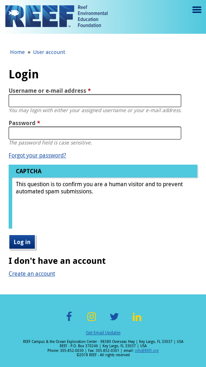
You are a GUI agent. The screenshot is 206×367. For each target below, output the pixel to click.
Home (17, 51)
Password (24, 123)
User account (49, 51)
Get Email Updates (103, 332)
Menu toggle (196, 15)
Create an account (32, 273)
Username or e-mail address (50, 90)
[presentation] (70, 215)
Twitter (114, 321)
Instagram (91, 321)
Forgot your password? (37, 155)
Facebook (69, 321)
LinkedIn (137, 321)
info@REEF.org (147, 350)
